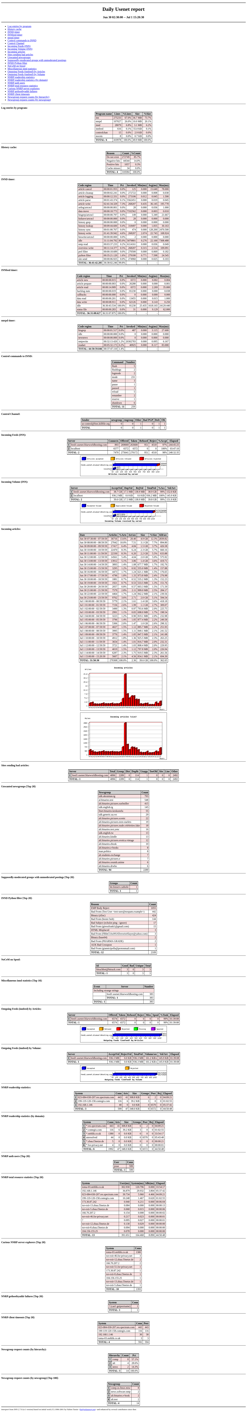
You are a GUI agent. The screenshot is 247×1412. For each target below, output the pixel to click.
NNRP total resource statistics (23, 85)
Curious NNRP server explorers (24, 88)
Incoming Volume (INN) (20, 49)
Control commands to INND (22, 40)
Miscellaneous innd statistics (22, 68)
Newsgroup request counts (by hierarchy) (28, 97)
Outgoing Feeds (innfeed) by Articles (26, 71)
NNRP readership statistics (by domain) (28, 80)
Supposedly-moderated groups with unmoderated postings (37, 60)
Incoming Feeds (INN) (19, 46)
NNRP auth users (16, 83)
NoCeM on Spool (16, 66)
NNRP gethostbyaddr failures (22, 91)
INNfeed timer (15, 34)
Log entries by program (19, 26)
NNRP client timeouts (19, 94)
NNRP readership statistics (21, 77)
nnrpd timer (13, 37)
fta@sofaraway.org (87, 1409)
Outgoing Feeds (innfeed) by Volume (26, 74)
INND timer (14, 32)
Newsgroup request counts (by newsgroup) (29, 99)
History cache (14, 29)
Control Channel (16, 43)
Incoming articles (16, 51)
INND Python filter (17, 63)
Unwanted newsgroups (19, 57)
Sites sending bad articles (20, 54)
